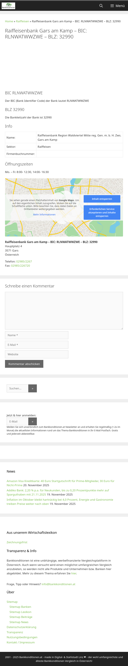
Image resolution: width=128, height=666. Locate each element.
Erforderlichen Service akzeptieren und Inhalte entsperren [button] (102, 212)
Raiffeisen (22, 21)
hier (73, 573)
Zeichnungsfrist (17, 542)
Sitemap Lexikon (20, 612)
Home (9, 21)
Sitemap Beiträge (21, 617)
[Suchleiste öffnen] (101, 6)
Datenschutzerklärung (21, 627)
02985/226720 (20, 265)
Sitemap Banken (20, 607)
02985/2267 (24, 261)
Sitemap (12, 602)
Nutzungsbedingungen (22, 637)
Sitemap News (19, 622)
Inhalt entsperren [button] (102, 198)
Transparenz (15, 632)
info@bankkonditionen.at (58, 584)
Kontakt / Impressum (21, 642)
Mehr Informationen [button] (44, 214)
